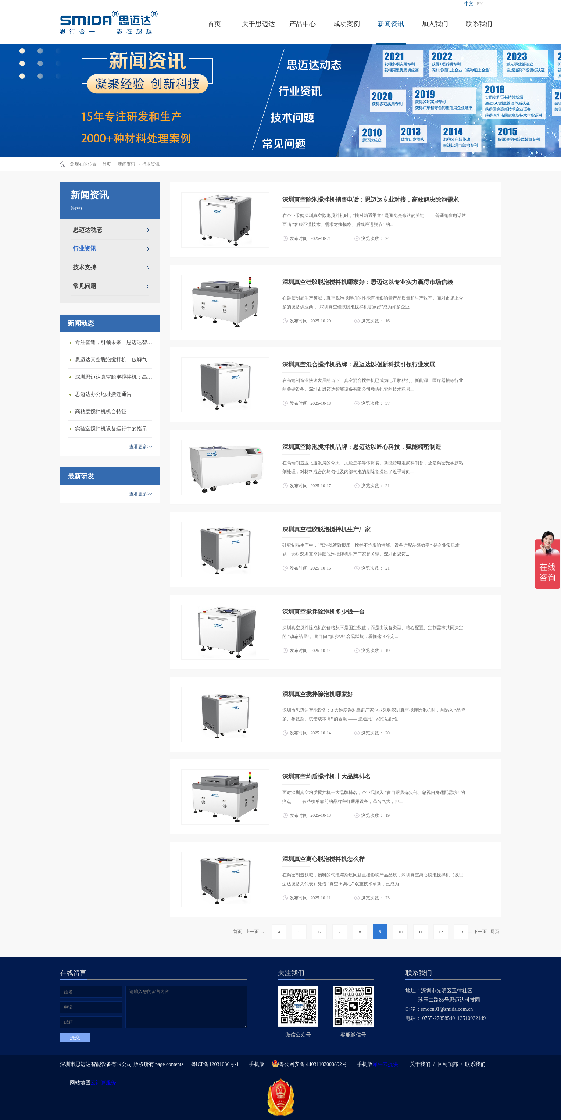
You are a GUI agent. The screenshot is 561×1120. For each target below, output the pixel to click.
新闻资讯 (126, 164)
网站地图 (78, 1082)
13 (461, 932)
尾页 (494, 931)
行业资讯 (151, 164)
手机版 (255, 1064)
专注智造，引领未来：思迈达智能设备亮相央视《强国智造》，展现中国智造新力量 (115, 342)
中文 (468, 3)
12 (441, 932)
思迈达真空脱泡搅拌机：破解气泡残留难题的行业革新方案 (115, 359)
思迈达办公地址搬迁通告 (103, 394)
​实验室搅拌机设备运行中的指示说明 (115, 429)
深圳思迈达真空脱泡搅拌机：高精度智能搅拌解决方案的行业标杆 (115, 377)
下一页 (480, 931)
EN (480, 3)
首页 (214, 24)
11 (420, 932)
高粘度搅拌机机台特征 (100, 411)
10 (400, 932)
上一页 (252, 931)
